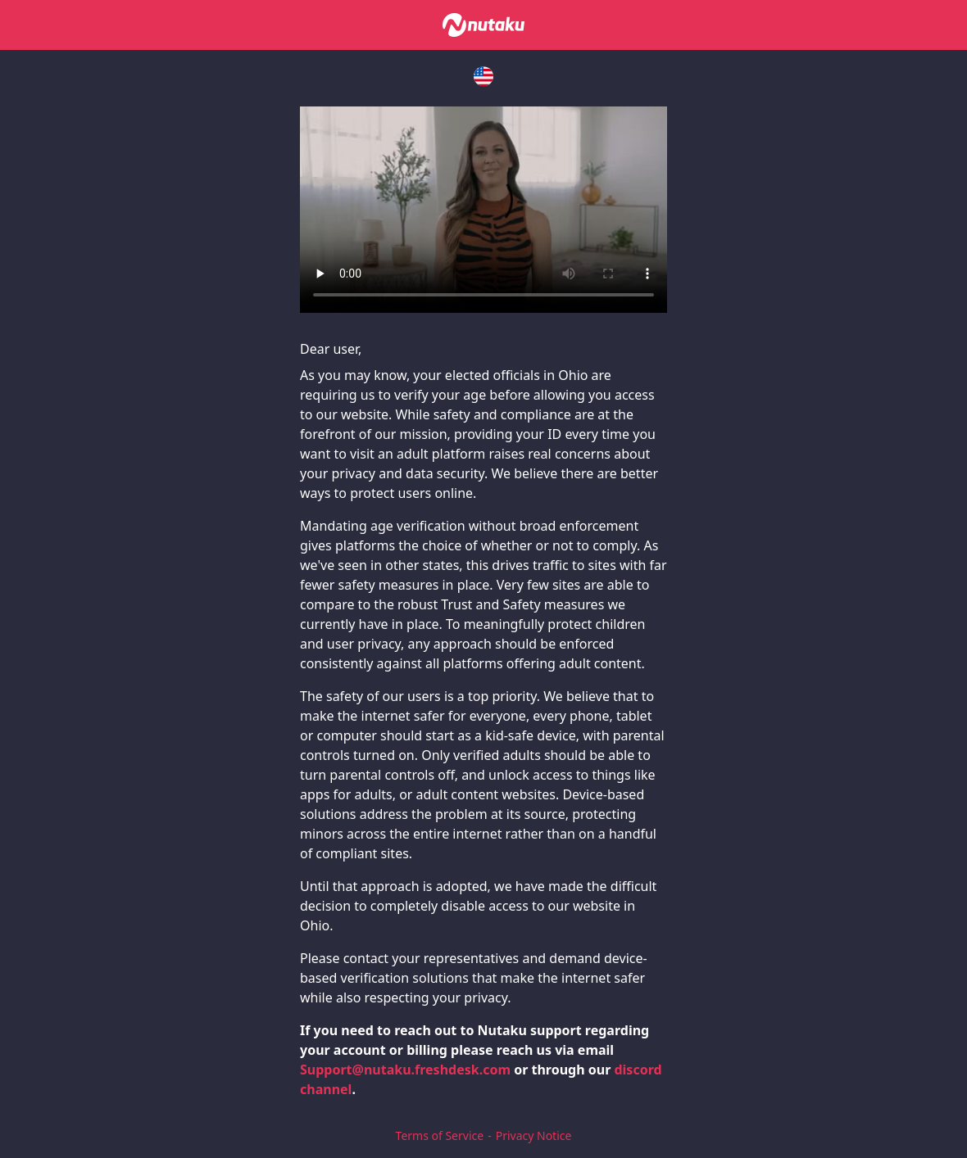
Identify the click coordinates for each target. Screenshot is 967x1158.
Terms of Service (440, 1135)
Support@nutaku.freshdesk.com (405, 1070)
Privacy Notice (534, 1135)
